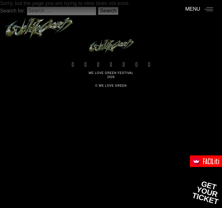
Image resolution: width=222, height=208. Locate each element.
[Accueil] (38, 25)
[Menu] (199, 9)
